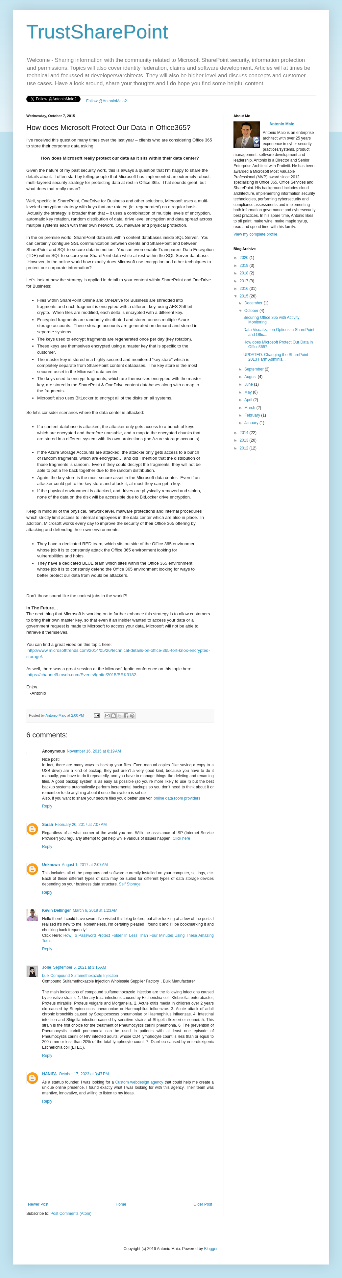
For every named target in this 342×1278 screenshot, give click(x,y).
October (251, 310)
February (252, 415)
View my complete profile (255, 234)
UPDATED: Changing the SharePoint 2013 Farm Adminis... (275, 357)
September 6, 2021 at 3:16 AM (79, 967)
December (254, 303)
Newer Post (38, 1204)
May (248, 392)
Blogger (210, 1248)
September (254, 369)
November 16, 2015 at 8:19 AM (94, 751)
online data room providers (177, 798)
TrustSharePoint (97, 32)
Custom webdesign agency (139, 1082)
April (248, 399)
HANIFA (49, 1074)
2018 (245, 273)
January (251, 423)
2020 (245, 257)
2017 (245, 281)
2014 (245, 432)
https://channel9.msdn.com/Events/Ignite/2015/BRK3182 (82, 674)
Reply (47, 806)
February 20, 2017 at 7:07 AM (81, 824)
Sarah (47, 824)
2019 (245, 265)
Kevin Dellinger (56, 910)
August (251, 376)
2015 (245, 296)
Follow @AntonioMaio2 (106, 101)
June (249, 384)
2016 (245, 288)
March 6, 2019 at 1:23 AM (95, 910)
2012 (245, 448)
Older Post (202, 1204)
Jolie (46, 967)
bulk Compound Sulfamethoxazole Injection (80, 975)
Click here (181, 838)
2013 (245, 440)
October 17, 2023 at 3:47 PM (84, 1074)
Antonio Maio (56, 715)
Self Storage (129, 884)
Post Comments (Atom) (70, 1213)
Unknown (51, 864)
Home (121, 1204)
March (250, 407)
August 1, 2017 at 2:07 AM (85, 864)
